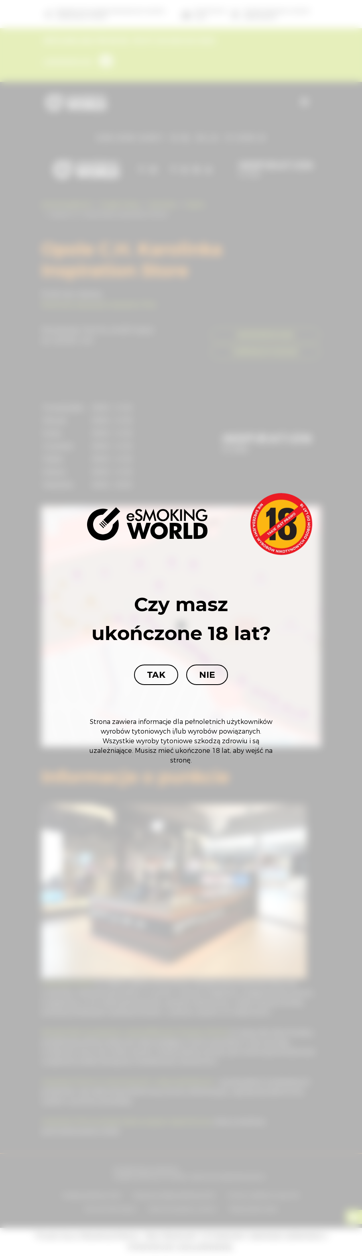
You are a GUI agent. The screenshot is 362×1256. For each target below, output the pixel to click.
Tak (156, 675)
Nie (207, 675)
